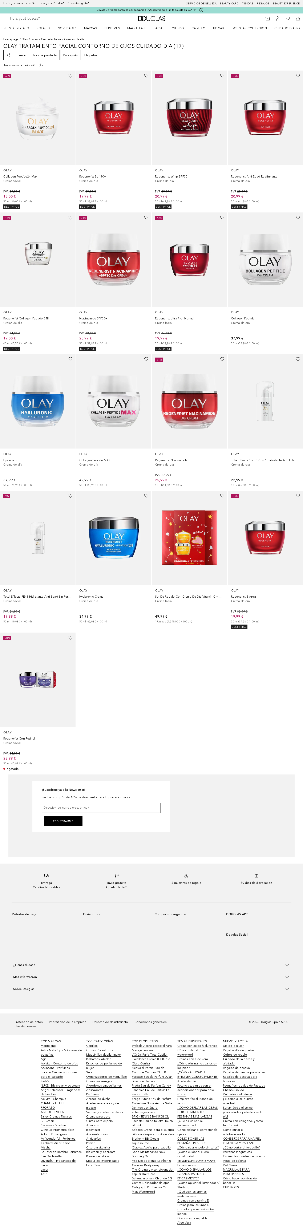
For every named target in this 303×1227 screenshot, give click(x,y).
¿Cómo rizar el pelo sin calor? (198, 1147)
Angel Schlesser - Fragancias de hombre (61, 1092)
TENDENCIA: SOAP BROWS (196, 1161)
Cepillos (92, 1046)
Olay (24, 39)
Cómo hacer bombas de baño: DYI (240, 1181)
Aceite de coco (187, 1081)
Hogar (218, 28)
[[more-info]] (23, 65)
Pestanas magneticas (237, 1152)
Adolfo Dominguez (54, 1134)
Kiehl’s (45, 1081)
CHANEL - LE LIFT (53, 1103)
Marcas (90, 28)
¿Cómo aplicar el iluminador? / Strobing (198, 1185)
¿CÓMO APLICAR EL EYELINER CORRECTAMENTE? (197, 1075)
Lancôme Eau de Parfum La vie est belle (151, 1092)
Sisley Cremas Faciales (56, 1116)
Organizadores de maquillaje (106, 1077)
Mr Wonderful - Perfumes (58, 1138)
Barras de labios (97, 1156)
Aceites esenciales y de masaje (102, 1105)
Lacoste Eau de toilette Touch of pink (152, 1123)
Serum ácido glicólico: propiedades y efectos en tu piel (243, 1112)
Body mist (93, 1130)
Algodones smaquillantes (104, 1085)
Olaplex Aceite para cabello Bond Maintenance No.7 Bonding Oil (151, 1152)
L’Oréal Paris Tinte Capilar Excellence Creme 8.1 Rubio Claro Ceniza (151, 1059)
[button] (151, 965)
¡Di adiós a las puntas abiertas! (238, 1101)
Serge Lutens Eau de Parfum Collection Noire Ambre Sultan (153, 1101)
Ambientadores (97, 1134)
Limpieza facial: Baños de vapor (195, 1101)
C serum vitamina (98, 1147)
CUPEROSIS (231, 1187)
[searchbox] (41, 18)
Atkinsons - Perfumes (55, 1068)
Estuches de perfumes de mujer (104, 1066)
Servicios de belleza (201, 3)
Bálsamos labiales (98, 1059)
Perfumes (112, 28)
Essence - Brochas (53, 1125)
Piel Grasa (230, 1165)
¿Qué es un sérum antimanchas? (190, 1123)
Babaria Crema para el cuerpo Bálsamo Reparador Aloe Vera (153, 1132)
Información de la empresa (67, 1022)
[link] (38, 140)
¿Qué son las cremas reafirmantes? (192, 1194)
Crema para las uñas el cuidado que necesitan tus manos (195, 1209)
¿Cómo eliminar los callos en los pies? (197, 1066)
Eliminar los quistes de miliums (244, 1156)
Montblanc (48, 1046)
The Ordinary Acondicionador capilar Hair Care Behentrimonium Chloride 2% (153, 1174)
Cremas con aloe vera (192, 1059)
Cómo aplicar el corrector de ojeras (197, 1132)
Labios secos (186, 1165)
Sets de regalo (16, 28)
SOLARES (43, 28)
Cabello (198, 28)
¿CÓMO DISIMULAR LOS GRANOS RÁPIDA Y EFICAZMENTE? (194, 1174)
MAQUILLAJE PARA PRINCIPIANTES (236, 1172)
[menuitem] (19, 28)
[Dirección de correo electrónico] (101, 808)
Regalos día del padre (238, 1050)
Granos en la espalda (192, 1218)
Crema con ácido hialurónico (197, 1046)
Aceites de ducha (98, 1099)
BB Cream (48, 1121)
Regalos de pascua (236, 1068)
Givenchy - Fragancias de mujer (58, 1163)
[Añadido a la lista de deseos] (70, 76)
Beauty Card (229, 3)
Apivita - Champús (53, 1099)
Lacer (44, 1169)
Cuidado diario (287, 28)
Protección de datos (29, 1022)
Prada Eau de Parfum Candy (151, 1085)
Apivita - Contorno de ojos (59, 1063)
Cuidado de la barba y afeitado (239, 1061)
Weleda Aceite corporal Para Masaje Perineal (152, 1048)
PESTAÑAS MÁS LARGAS (194, 1116)
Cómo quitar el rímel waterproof (191, 1052)
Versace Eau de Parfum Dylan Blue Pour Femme (152, 1079)
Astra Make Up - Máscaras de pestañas (61, 1052)
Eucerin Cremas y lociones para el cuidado (59, 1075)
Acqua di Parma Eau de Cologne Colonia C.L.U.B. (149, 1070)
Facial (159, 28)
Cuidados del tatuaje (237, 1094)
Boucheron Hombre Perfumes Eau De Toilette (61, 1154)
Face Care (93, 1165)
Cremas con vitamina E (193, 1200)
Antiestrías (93, 1138)
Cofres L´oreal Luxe (99, 1050)
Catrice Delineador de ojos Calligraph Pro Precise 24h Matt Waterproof (150, 1187)
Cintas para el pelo (99, 1121)
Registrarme (63, 821)
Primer (90, 1143)
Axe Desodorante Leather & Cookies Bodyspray (151, 1163)
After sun (92, 1125)
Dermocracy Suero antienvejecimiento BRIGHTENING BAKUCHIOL (150, 1112)
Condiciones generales (150, 1022)
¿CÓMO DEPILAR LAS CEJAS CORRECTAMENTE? (197, 1110)
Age (44, 1059)
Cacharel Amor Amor (55, 1143)
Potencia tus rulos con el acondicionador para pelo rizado (195, 1090)
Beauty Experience (286, 3)
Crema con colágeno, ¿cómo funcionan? (243, 1123)
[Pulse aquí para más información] (201, 10)
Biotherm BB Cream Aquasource (145, 1141)
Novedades (67, 28)
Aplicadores (94, 1090)
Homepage (11, 39)
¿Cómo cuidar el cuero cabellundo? (193, 1154)
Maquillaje (136, 28)
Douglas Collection (249, 28)
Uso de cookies (25, 1026)
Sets (89, 1072)
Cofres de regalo (235, 1054)
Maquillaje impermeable (102, 1161)
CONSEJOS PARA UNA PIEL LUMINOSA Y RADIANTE (242, 1141)
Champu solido (233, 1090)
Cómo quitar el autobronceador (234, 1132)
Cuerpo (178, 28)
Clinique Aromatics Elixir (57, 1130)
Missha (45, 1147)
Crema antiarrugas (99, 1081)
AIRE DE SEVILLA (52, 1112)
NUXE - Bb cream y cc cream (60, 1085)
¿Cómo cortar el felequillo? (241, 1147)
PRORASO (48, 1108)
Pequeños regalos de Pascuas (244, 1085)
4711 (44, 1174)
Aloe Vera (184, 1222)
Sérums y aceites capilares (104, 1112)
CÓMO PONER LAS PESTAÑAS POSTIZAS (192, 1141)
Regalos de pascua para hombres (240, 1079)
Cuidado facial (51, 39)
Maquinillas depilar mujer (103, 1054)
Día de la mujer (233, 1046)
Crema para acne (98, 1116)
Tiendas (247, 3)
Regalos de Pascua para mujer (244, 1072)
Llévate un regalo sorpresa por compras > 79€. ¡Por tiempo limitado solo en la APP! (146, 9)
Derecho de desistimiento (110, 1022)
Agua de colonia (234, 1161)
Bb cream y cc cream (100, 1152)
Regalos (262, 3)
